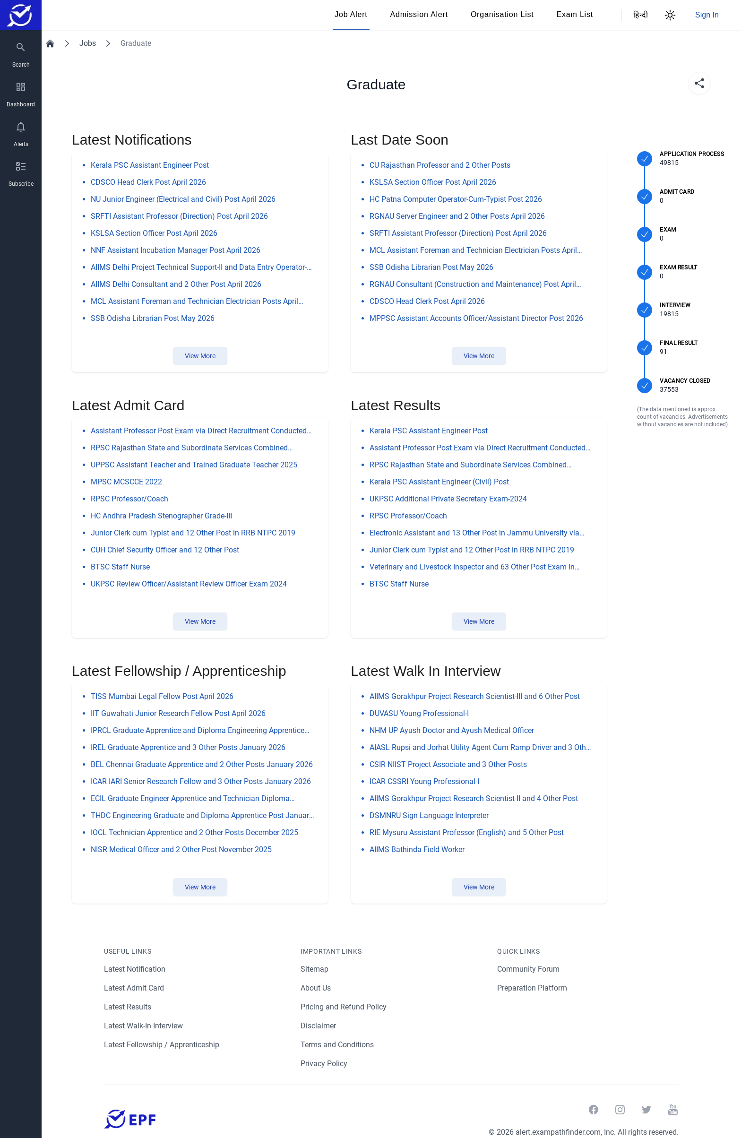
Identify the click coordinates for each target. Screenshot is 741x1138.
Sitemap (314, 969)
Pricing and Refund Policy (344, 1006)
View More (199, 356)
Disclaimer (318, 1025)
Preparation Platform (532, 987)
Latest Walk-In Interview (144, 1025)
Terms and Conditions (338, 1044)
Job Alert (351, 14)
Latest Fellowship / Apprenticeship (162, 1044)
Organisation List (502, 14)
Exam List (575, 14)
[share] (699, 83)
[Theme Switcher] (670, 15)
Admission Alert (419, 14)
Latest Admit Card (134, 987)
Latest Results (128, 1006)
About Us (316, 987)
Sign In (707, 15)
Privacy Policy (324, 1063)
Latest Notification (135, 969)
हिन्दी (639, 15)
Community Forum (528, 969)
